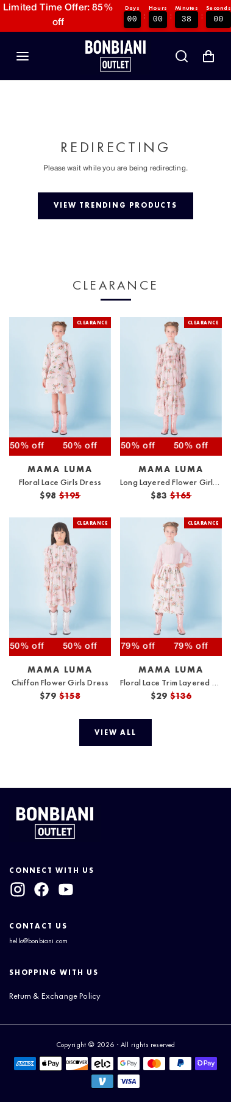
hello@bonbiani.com (38, 941)
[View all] (115, 732)
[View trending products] (115, 205)
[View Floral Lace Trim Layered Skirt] (171, 586)
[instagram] (17, 889)
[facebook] (41, 889)
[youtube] (65, 889)
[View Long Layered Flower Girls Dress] (171, 386)
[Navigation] (22, 56)
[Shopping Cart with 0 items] (208, 56)
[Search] (181, 56)
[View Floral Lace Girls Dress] (60, 386)
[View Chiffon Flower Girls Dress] (60, 586)
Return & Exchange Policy (55, 995)
